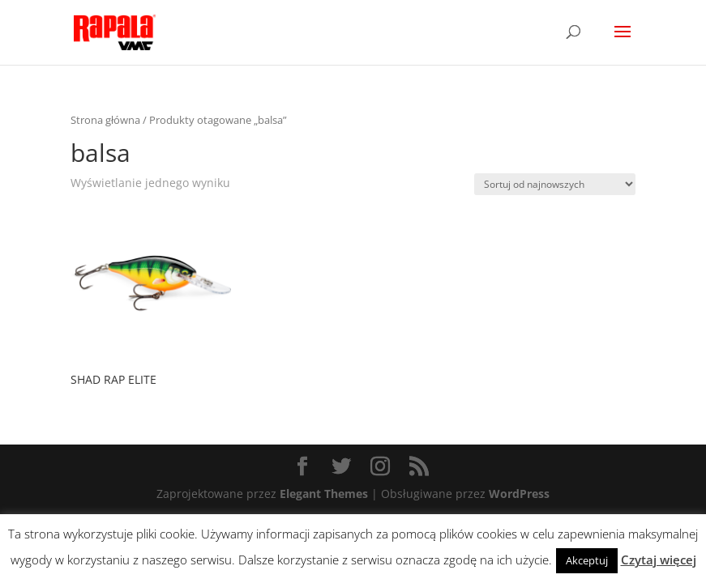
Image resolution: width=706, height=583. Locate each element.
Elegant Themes (324, 493)
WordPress (519, 493)
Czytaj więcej (658, 559)
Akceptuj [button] (587, 560)
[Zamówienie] (554, 184)
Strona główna (105, 120)
